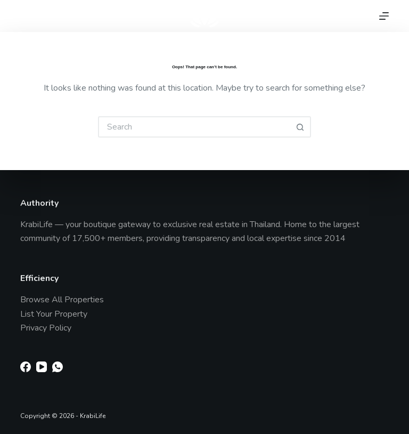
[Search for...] (194, 127)
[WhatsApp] (57, 366)
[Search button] (300, 127)
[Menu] (384, 16)
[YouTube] (41, 366)
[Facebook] (25, 366)
